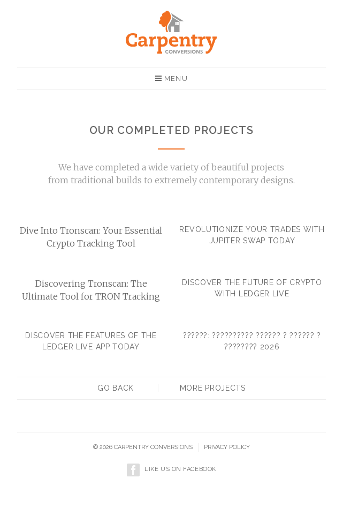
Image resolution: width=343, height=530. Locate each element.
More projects (213, 388)
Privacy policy (227, 447)
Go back (115, 388)
